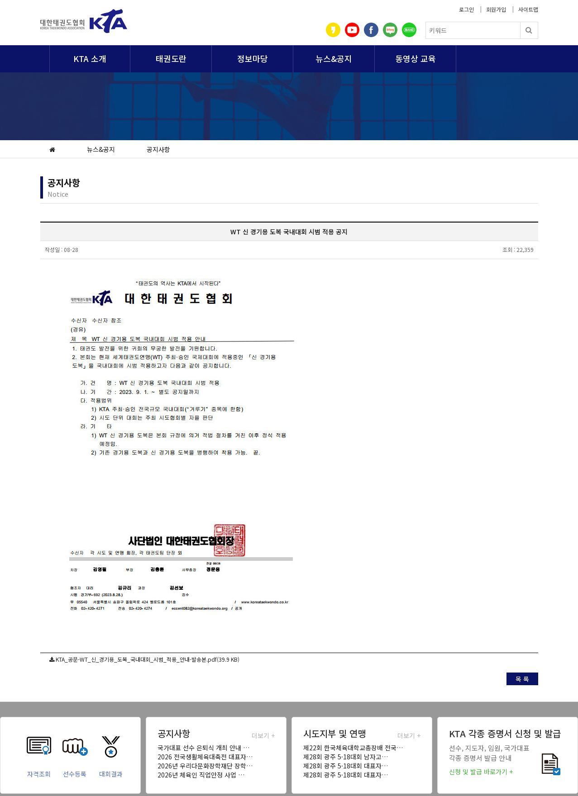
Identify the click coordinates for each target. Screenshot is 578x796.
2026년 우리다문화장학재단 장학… (205, 765)
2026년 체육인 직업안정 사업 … (201, 774)
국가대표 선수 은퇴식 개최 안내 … (203, 747)
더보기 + (263, 735)
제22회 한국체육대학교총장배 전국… (353, 747)
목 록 (522, 678)
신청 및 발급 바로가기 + (481, 771)
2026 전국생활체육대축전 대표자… (205, 756)
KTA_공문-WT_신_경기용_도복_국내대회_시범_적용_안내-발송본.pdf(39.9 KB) (147, 659)
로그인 (466, 9)
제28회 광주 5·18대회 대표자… (345, 765)
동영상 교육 (415, 58)
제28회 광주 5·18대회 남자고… (345, 756)
